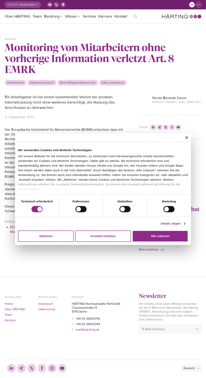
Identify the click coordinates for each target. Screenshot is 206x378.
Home (9, 304)
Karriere (105, 16)
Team (37, 16)
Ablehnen (45, 236)
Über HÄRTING (17, 16)
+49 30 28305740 (88, 319)
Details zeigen (170, 223)
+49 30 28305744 (88, 324)
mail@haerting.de (87, 330)
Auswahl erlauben (103, 236)
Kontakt (121, 16)
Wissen (71, 16)
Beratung (52, 16)
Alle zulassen (160, 236)
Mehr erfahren (148, 250)
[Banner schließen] (186, 137)
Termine (89, 16)
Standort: (13, 4)
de (192, 4)
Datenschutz (47, 309)
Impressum (45, 304)
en (198, 4)
